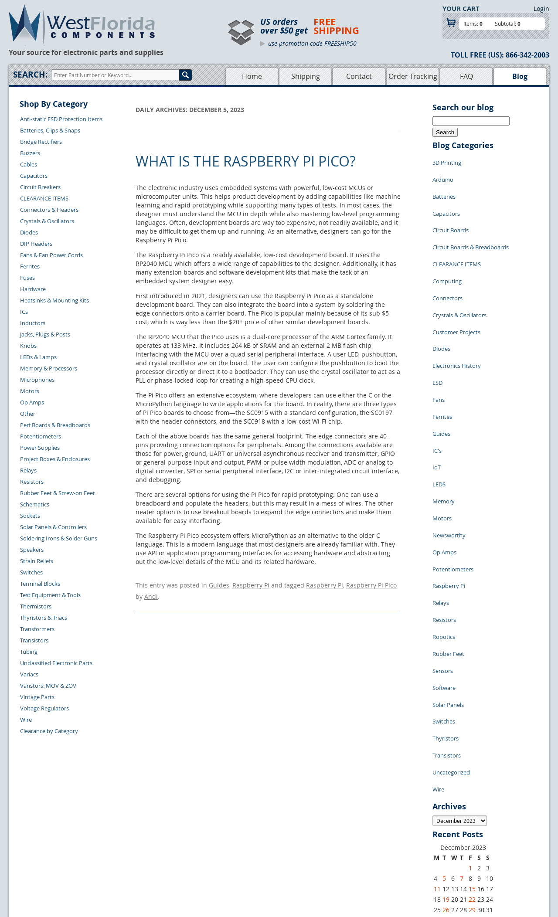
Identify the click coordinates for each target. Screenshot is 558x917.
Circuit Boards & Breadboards (470, 226)
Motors (29, 391)
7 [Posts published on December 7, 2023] (461, 731)
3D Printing (446, 161)
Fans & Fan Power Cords (51, 255)
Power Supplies (40, 448)
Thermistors (35, 606)
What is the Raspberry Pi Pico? (246, 161)
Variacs (29, 674)
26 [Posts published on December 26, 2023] (445, 763)
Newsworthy (449, 448)
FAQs (231, 855)
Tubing (28, 651)
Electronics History (456, 318)
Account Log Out (138, 865)
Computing (447, 252)
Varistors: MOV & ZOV (48, 685)
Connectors (447, 265)
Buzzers (30, 153)
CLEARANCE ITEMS (44, 198)
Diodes (29, 232)
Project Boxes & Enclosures (55, 459)
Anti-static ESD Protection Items (61, 119)
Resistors (32, 482)
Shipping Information (144, 845)
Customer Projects (456, 291)
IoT (436, 396)
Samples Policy (325, 825)
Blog (519, 76)
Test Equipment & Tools (50, 595)
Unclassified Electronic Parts (56, 663)
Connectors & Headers (49, 210)
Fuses (27, 278)
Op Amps (32, 402)
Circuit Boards (450, 213)
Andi (151, 592)
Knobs (28, 346)
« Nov (440, 773)
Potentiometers (40, 436)
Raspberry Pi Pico (371, 584)
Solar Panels (448, 579)
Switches (31, 572)
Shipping (305, 76)
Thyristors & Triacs (43, 618)
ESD (437, 331)
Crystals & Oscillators (47, 221)
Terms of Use (322, 845)
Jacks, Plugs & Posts (45, 334)
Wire (26, 719)
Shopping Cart (243, 835)
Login (541, 8)
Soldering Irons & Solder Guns (58, 538)
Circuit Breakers (40, 187)
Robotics (443, 527)
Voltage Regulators (44, 708)
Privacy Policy (323, 835)
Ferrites (30, 266)
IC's (437, 383)
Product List (240, 845)
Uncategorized (451, 631)
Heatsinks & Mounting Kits (54, 300)
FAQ (466, 76)
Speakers (32, 550)
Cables (28, 164)
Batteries (444, 187)
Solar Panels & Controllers (53, 527)
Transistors (34, 640)
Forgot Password (139, 875)
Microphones (37, 380)
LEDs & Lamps (38, 357)
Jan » (461, 773)
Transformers (37, 629)
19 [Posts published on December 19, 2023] (445, 752)
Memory (443, 422)
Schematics (34, 504)
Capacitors (34, 176)
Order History (135, 855)
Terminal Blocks (40, 584)
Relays (28, 470)
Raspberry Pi (250, 584)
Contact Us (131, 825)
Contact (359, 76)
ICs (24, 312)
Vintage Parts (37, 697)
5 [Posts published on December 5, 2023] (444, 731)
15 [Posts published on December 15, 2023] (472, 742)
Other (27, 414)
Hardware (33, 289)
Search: (30, 74)
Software (444, 566)
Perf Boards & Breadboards (55, 425)
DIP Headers (36, 244)
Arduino (442, 174)
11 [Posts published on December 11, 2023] (437, 742)
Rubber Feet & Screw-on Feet (57, 493)
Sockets (30, 516)
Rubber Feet (448, 540)
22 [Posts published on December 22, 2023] (472, 752)
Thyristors (445, 605)
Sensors (442, 553)
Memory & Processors (48, 368)
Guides (219, 584)
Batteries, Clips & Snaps (50, 130)
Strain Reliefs (36, 561)
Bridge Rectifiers (41, 142)
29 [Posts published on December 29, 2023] (472, 763)
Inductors (32, 323)
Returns (127, 835)
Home (252, 76)
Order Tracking (412, 76)
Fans (438, 344)
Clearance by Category (49, 731)
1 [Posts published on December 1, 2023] (470, 721)
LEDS (439, 409)
